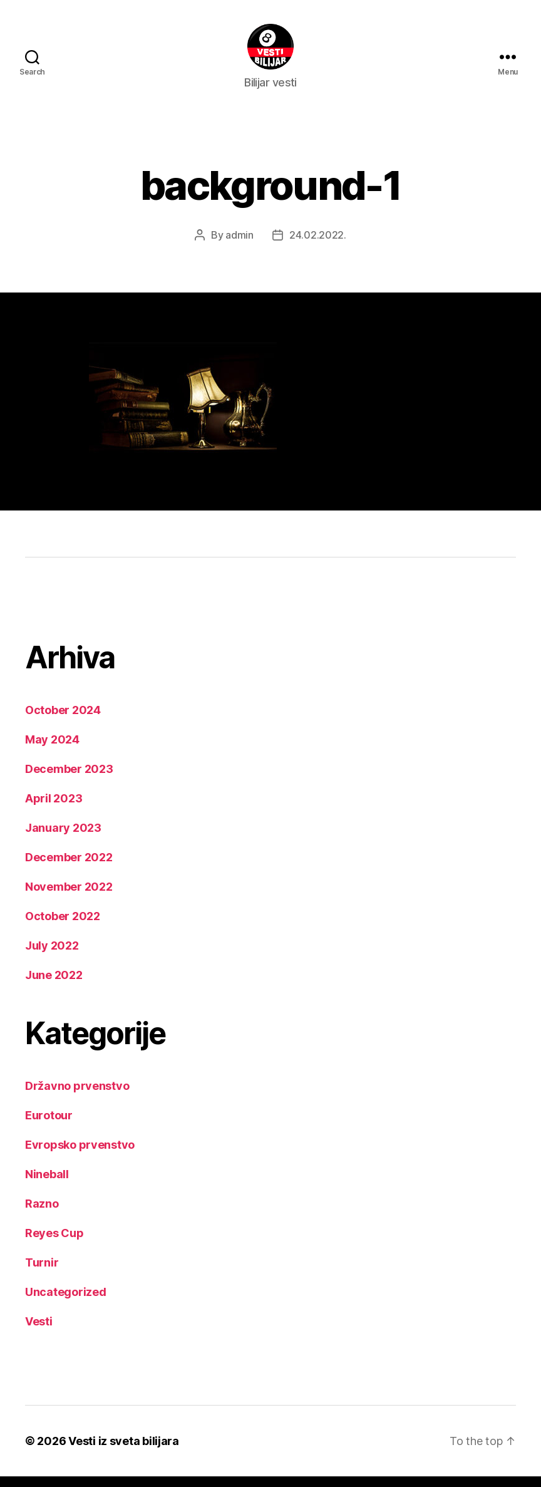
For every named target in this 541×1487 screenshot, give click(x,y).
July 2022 (52, 956)
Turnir (41, 1273)
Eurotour (49, 1125)
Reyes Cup (54, 1243)
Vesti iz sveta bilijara (123, 1451)
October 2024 (63, 720)
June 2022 (54, 985)
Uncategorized (65, 1302)
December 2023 (69, 779)
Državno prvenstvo (77, 1096)
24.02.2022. (317, 245)
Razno (42, 1214)
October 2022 (62, 926)
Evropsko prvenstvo (80, 1155)
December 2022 (69, 867)
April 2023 (53, 809)
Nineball (47, 1184)
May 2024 (52, 750)
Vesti (39, 1332)
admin (239, 245)
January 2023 (63, 838)
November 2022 (69, 897)
